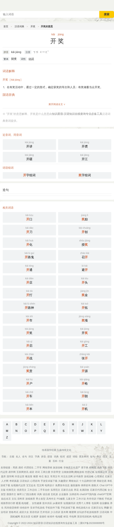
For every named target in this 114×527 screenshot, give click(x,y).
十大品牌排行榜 (87, 481)
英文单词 (84, 456)
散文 (47, 476)
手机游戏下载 (68, 507)
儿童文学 (70, 498)
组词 (62, 456)
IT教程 (100, 498)
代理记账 (89, 472)
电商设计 (49, 485)
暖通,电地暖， (23, 503)
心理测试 (99, 476)
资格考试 (13, 512)
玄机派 (54, 494)
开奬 (85, 144)
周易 (15, 467)
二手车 (38, 467)
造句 (6, 190)
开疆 (29, 157)
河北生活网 (67, 476)
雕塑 (35, 476)
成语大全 (24, 512)
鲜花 (65, 516)
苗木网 (64, 512)
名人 (18, 456)
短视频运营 (101, 472)
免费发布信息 (62, 485)
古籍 (11, 456)
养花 (76, 489)
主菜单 (111, 5)
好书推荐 (78, 476)
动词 (31, 58)
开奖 (33, 26)
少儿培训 (55, 512)
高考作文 (51, 498)
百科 (55, 461)
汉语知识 (24, 481)
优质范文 (21, 489)
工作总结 (32, 489)
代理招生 (29, 467)
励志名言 (6, 498)
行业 (61, 461)
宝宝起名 (31, 485)
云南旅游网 (68, 472)
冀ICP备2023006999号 (92, 523)
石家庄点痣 (67, 489)
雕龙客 (28, 476)
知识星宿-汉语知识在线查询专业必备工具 (55, 523)
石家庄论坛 (97, 507)
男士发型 (40, 498)
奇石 (41, 476)
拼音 (6, 52)
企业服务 (63, 494)
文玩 (14, 498)
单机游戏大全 (83, 507)
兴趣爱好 (63, 481)
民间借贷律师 (11, 507)
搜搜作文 (11, 494)
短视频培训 (69, 503)
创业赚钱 (104, 503)
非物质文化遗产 (71, 467)
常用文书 (55, 476)
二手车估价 (44, 489)
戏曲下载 (102, 467)
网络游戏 (79, 472)
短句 (92, 456)
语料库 (21, 498)
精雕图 (92, 467)
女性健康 (36, 503)
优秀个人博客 (83, 503)
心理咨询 (35, 481)
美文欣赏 (25, 516)
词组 (75, 456)
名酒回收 (84, 489)
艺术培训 (45, 512)
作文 (99, 456)
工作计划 (81, 498)
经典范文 (11, 489)
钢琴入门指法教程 (26, 494)
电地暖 (59, 516)
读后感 (46, 494)
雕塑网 (72, 512)
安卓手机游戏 (37, 507)
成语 (68, 456)
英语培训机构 (84, 516)
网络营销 (47, 467)
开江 (85, 157)
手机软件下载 (52, 507)
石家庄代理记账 (98, 489)
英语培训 (34, 512)
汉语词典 (19, 26)
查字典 (84, 467)
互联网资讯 (22, 472)
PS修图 (61, 498)
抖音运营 (19, 476)
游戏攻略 (89, 476)
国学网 (10, 476)
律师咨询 (86, 485)
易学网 (12, 472)
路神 (29, 305)
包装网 (95, 503)
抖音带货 (56, 472)
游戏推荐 (30, 498)
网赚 (106, 507)
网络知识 (73, 481)
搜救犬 (95, 485)
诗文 (30, 456)
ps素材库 (58, 503)
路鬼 (29, 255)
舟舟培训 (91, 498)
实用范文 (55, 489)
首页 (5, 26)
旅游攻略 (58, 467)
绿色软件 (24, 507)
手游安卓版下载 (49, 481)
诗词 (37, 472)
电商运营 (97, 516)
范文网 (40, 485)
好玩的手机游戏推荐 (88, 512)
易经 (20, 467)
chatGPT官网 (104, 494)
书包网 (72, 516)
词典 (56, 456)
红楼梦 (34, 516)
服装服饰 (75, 485)
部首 (49, 456)
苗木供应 (47, 503)
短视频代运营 (18, 485)
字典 (37, 456)
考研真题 (14, 481)
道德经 (42, 516)
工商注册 (45, 472)
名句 (24, 456)
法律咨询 (74, 494)
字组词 (29, 175)
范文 (105, 456)
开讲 (29, 144)
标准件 (51, 516)
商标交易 (101, 481)
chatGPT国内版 (88, 494)
